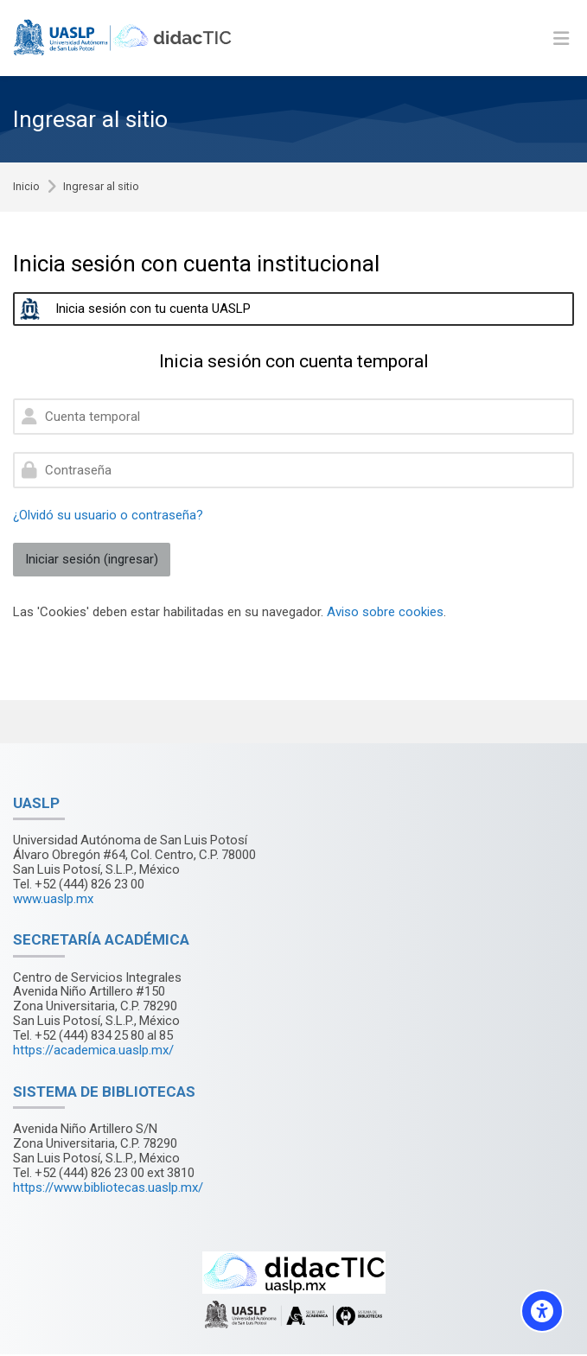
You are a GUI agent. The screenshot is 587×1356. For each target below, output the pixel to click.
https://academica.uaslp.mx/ (93, 1050)
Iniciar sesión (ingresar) (91, 559)
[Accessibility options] (542, 1311)
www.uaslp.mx (53, 899)
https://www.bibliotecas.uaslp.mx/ (108, 1187)
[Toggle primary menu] (561, 38)
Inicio (26, 187)
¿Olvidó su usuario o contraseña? (108, 515)
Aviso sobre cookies (385, 612)
